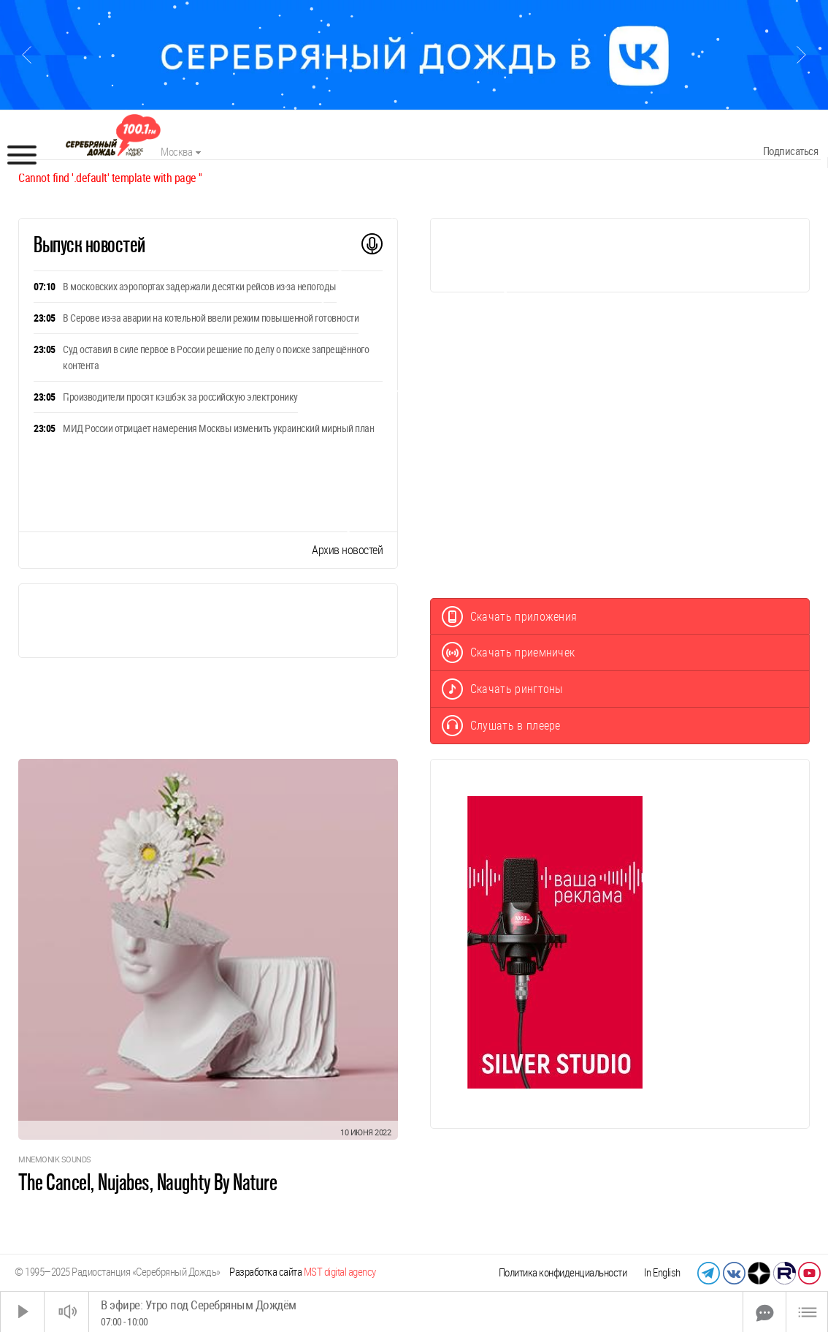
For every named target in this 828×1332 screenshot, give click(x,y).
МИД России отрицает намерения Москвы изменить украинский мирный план (218, 428)
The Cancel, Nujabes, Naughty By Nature (147, 1182)
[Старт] (23, 1312)
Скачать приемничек (508, 652)
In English (662, 1272)
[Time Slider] (416, 1312)
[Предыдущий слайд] (26, 55)
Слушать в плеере (501, 725)
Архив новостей (347, 550)
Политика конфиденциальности (563, 1272)
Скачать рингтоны (502, 689)
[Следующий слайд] (801, 55)
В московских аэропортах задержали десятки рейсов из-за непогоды (200, 286)
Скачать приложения (510, 616)
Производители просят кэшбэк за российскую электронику (180, 397)
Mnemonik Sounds (54, 1160)
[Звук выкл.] (66, 1312)
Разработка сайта (302, 1272)
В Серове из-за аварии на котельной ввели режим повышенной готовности (211, 318)
